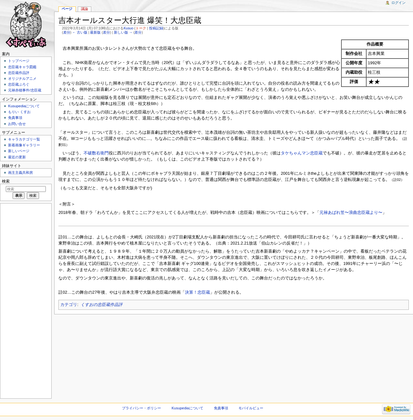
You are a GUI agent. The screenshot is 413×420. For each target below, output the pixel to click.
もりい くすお (19, 112)
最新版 (95, 32)
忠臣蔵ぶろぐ (18, 84)
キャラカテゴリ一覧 (24, 139)
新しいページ (18, 151)
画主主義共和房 (20, 172)
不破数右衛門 (96, 153)
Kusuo (128, 28)
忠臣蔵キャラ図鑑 (22, 67)
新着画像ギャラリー (24, 145)
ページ (67, 9)
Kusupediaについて (24, 106)
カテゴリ (68, 304)
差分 (66, 32)
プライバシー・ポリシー (141, 408)
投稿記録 (156, 28)
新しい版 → (123, 32)
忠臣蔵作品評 (18, 73)
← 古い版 (79, 32)
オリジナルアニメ (22, 78)
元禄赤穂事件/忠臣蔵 (24, 90)
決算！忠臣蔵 (197, 292)
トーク (141, 28)
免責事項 (15, 118)
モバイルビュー (250, 408)
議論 (84, 9)
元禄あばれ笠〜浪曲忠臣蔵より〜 (350, 212)
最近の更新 (17, 157)
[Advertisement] (25, 300)
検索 (6, 181)
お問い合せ (17, 124)
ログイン (398, 3)
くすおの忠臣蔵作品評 (102, 304)
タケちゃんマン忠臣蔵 (302, 153)
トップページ (18, 61)
